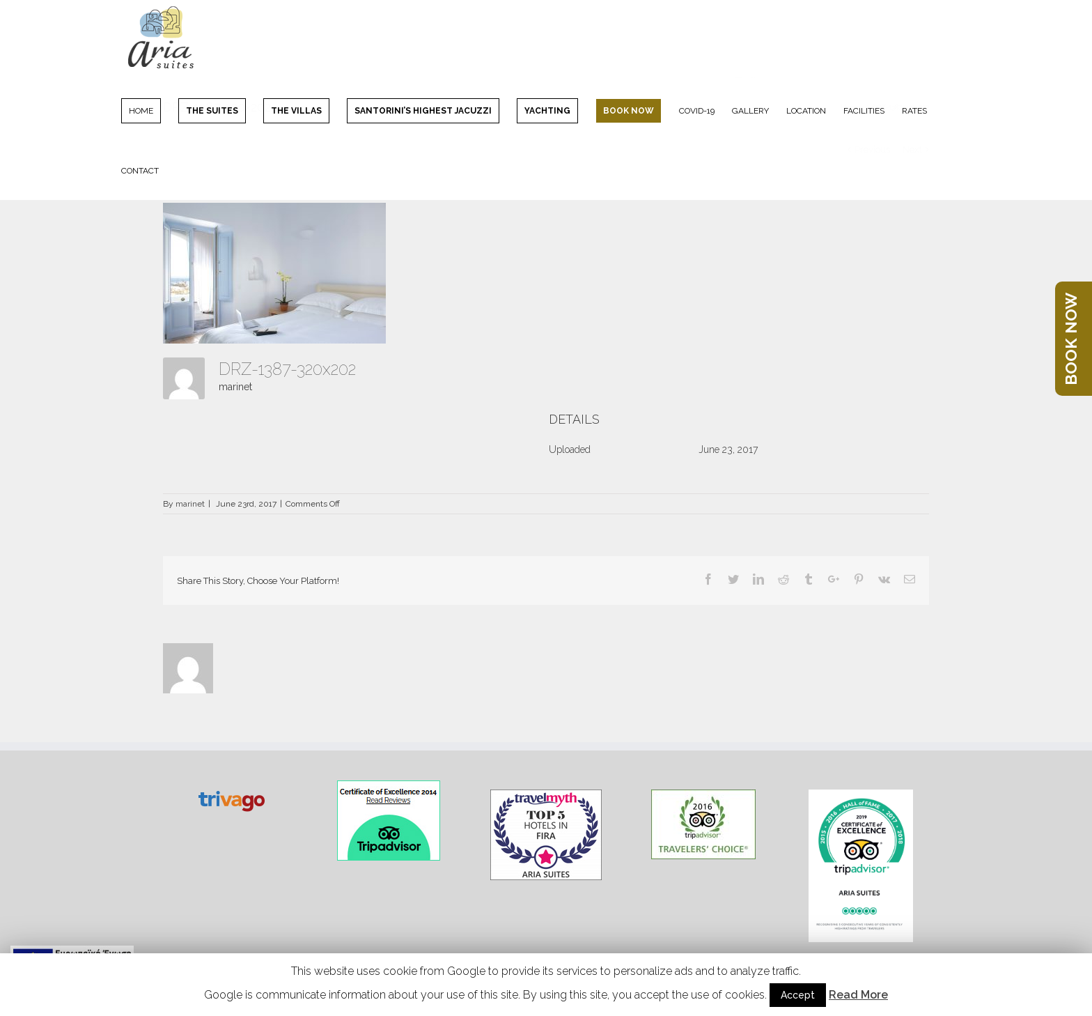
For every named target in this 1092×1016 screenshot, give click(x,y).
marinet (235, 386)
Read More (858, 994)
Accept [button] (798, 995)
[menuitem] (149, 110)
